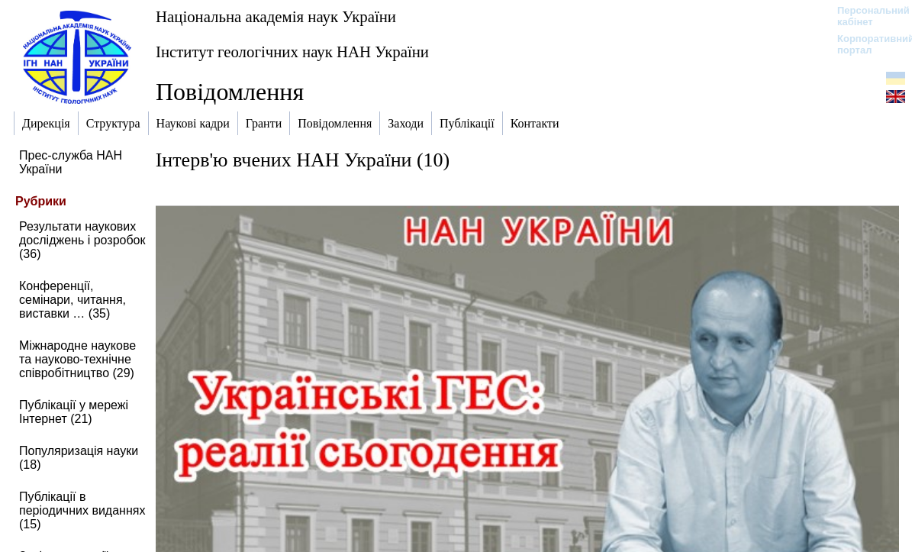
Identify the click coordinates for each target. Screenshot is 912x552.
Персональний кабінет (865, 16)
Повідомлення (230, 91)
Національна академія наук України (276, 16)
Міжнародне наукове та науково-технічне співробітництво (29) (77, 359)
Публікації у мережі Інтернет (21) (73, 412)
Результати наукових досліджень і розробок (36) (82, 240)
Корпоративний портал (865, 44)
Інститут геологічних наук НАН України (292, 51)
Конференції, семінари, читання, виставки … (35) (72, 299)
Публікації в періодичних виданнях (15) (82, 510)
